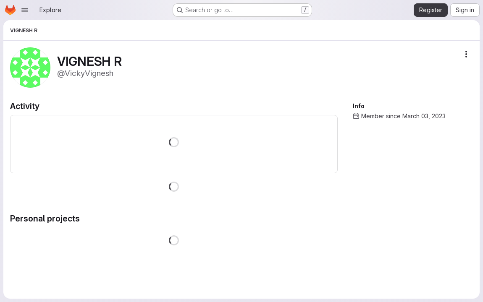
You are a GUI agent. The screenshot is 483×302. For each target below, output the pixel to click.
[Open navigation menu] (25, 10)
